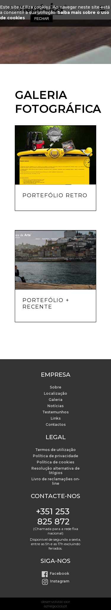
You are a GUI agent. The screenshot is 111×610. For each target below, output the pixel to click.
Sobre (55, 387)
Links (56, 418)
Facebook (59, 573)
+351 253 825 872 (53, 516)
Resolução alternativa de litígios (55, 470)
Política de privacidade (55, 456)
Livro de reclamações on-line (55, 481)
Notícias (55, 406)
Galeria (55, 399)
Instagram (59, 581)
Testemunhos (55, 412)
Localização (55, 393)
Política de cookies (55, 462)
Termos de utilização (55, 449)
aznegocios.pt (55, 606)
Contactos (56, 424)
